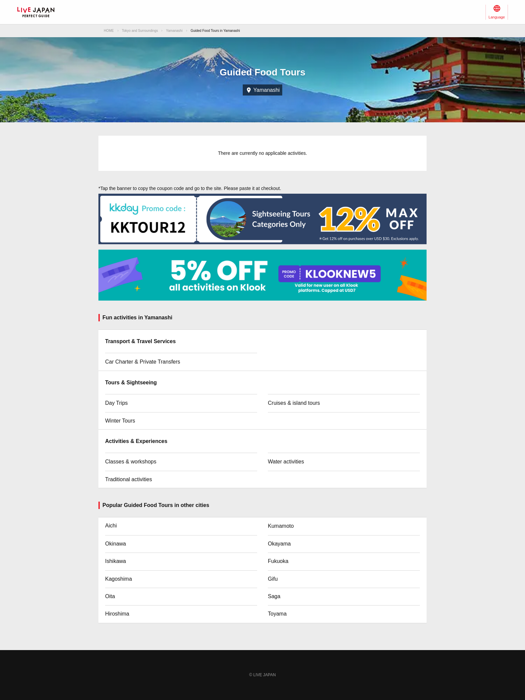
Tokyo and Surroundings (140, 31)
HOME (109, 31)
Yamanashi (174, 31)
